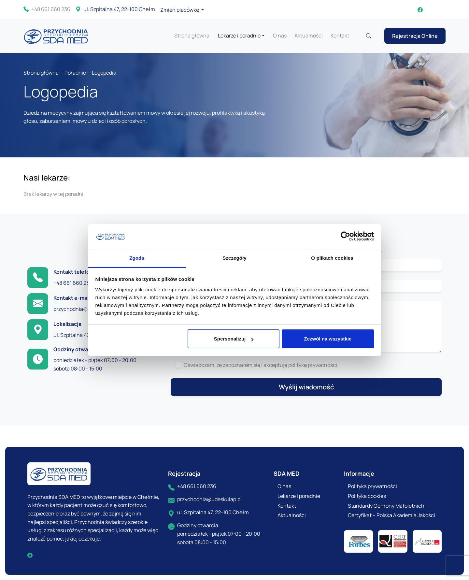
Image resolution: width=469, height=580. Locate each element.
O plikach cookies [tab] (332, 258)
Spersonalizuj (234, 338)
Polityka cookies (367, 496)
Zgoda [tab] (136, 258)
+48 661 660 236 (46, 9)
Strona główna (191, 35)
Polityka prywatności (372, 486)
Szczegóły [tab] (234, 258)
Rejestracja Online (415, 35)
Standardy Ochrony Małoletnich (386, 505)
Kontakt (340, 35)
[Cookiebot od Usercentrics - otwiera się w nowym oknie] (345, 236)
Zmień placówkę (180, 9)
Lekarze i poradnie (239, 35)
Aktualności (308, 35)
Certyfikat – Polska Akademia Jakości (391, 515)
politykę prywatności (312, 365)
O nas (280, 35)
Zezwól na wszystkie (327, 338)
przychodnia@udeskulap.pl (85, 308)
